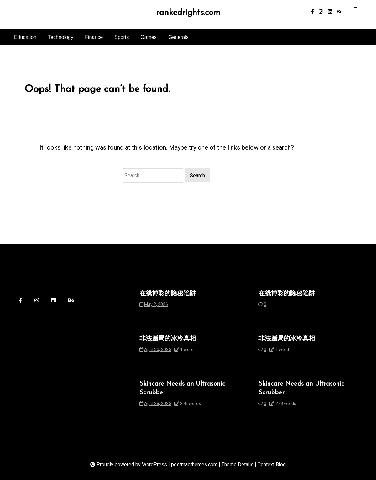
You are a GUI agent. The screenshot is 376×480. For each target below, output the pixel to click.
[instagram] (321, 12)
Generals (178, 37)
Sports (121, 37)
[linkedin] (330, 12)
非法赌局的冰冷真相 (167, 339)
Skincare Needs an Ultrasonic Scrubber (182, 388)
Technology (60, 37)
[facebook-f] (312, 12)
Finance (94, 37)
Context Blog (272, 464)
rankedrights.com (188, 13)
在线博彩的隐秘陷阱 (167, 294)
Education (25, 37)
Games (148, 37)
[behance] (339, 12)
